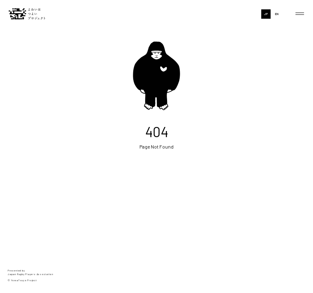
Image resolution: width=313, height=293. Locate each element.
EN (277, 14)
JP (266, 14)
